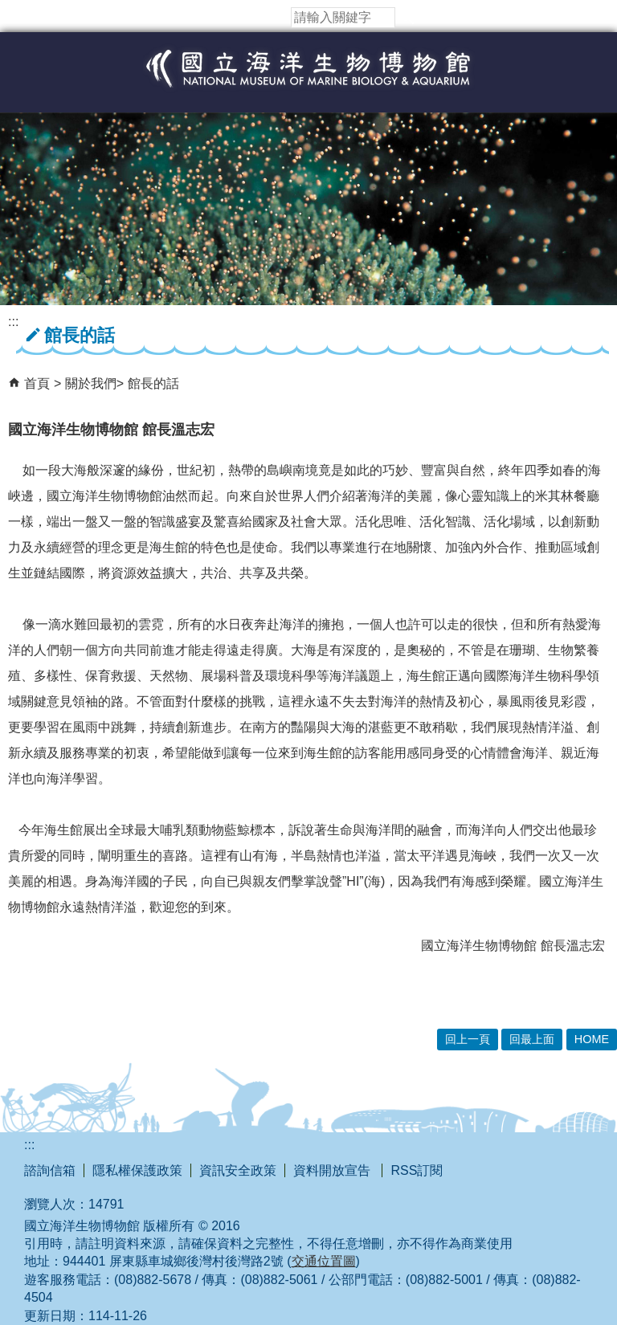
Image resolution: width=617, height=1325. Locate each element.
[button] (407, 17)
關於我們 (90, 383)
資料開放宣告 (333, 1170)
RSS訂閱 (416, 1170)
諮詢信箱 (50, 1170)
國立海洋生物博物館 (308, 85)
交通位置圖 (324, 1261)
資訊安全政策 (237, 1170)
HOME (591, 1039)
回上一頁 (467, 1039)
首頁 (37, 383)
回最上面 (531, 1039)
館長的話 (153, 383)
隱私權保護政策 (137, 1170)
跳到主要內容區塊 (8, 8)
